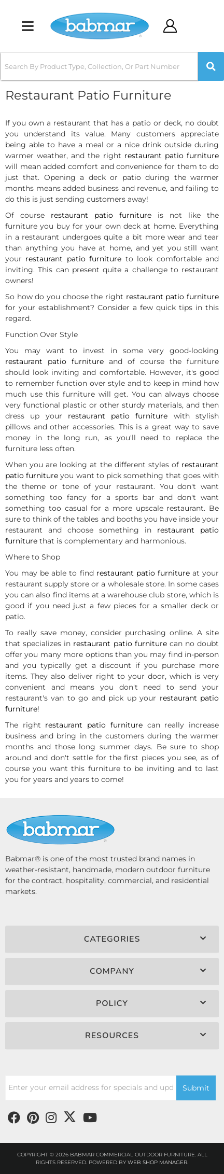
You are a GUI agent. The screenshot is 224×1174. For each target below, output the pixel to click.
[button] (112, 66)
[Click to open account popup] (170, 26)
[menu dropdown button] (27, 26)
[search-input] (99, 66)
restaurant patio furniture (171, 155)
